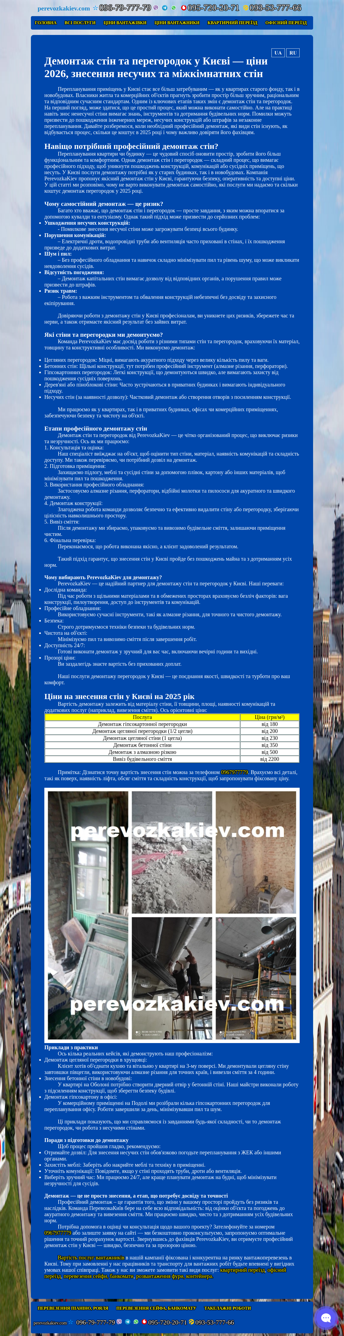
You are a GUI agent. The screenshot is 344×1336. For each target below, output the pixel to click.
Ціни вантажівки (124, 22)
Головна (45, 22)
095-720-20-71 (210, 7)
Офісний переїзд (286, 22)
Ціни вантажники (177, 22)
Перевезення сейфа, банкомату (156, 1308)
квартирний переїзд (242, 1270)
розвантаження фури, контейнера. (174, 1276)
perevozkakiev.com (50, 1323)
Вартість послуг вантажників (91, 1257)
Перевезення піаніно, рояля (73, 1308)
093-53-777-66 (272, 7)
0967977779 (234, 772)
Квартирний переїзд (232, 22)
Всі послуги (79, 22)
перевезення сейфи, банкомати (99, 1276)
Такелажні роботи (227, 1308)
